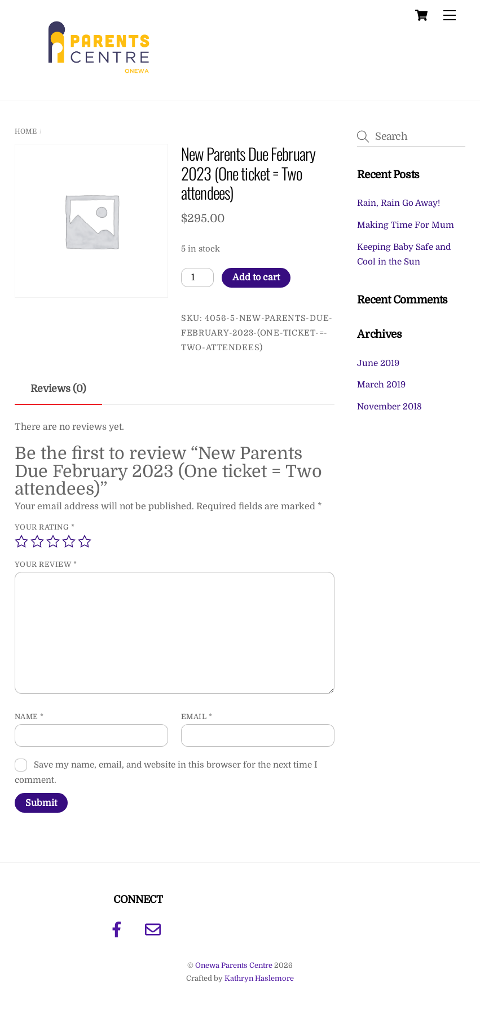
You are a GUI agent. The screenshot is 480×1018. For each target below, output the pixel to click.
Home (26, 131)
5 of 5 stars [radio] (84, 541)
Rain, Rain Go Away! (398, 203)
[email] (154, 929)
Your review (46, 564)
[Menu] (449, 16)
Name (29, 716)
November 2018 (389, 407)
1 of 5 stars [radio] (21, 541)
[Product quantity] (197, 277)
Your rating (45, 527)
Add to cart (256, 277)
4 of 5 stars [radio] (69, 541)
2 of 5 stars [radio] (37, 541)
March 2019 (381, 385)
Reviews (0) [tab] (58, 388)
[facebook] (118, 929)
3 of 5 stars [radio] (53, 541)
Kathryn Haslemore (259, 978)
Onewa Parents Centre (233, 965)
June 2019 (378, 363)
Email (197, 716)
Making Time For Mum (405, 225)
